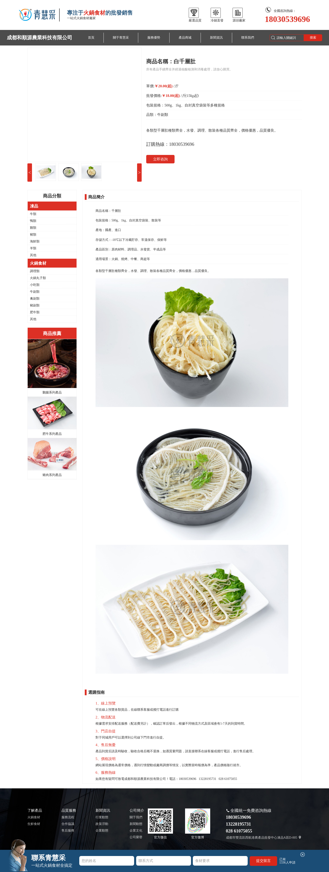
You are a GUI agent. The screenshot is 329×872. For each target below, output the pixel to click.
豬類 (33, 234)
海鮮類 (35, 241)
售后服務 (67, 830)
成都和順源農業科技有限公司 (39, 37)
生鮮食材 (33, 824)
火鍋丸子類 (38, 278)
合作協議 (67, 824)
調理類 (35, 271)
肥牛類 (35, 312)
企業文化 (136, 830)
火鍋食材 (33, 817)
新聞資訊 (216, 37)
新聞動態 (136, 824)
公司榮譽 (136, 837)
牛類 (33, 214)
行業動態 (102, 817)
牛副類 (35, 291)
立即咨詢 (160, 159)
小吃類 (35, 285)
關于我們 (136, 817)
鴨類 (33, 221)
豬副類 (35, 305)
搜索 (313, 37)
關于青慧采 (121, 37)
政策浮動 (102, 824)
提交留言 (263, 861)
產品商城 (185, 37)
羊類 (33, 248)
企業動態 (102, 830)
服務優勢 (153, 37)
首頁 (91, 37)
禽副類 (35, 298)
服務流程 (67, 817)
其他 (33, 255)
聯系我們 (247, 37)
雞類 (33, 227)
